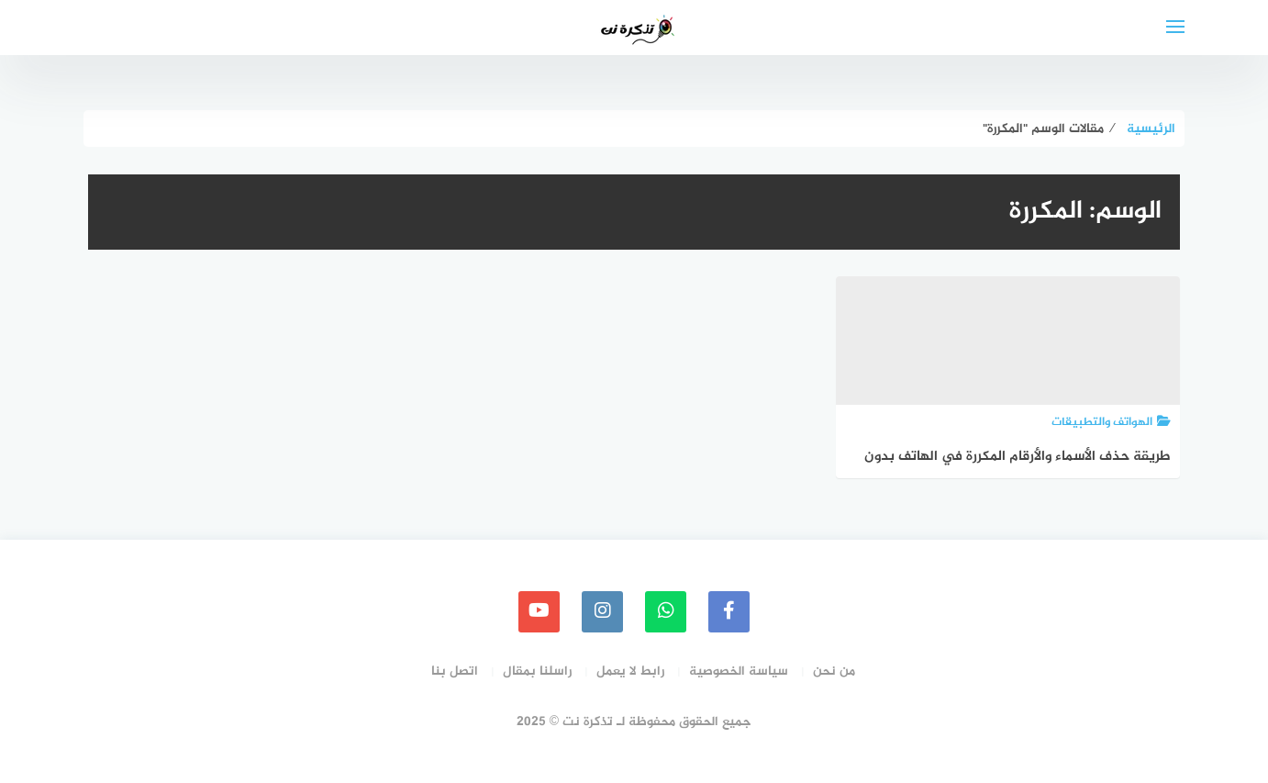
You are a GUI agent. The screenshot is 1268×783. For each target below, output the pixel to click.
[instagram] (602, 611)
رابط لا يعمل (630, 671)
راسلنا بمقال (537, 671)
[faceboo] (729, 611)
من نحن (834, 671)
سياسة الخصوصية (738, 671)
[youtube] (539, 611)
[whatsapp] (665, 611)
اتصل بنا (454, 671)
